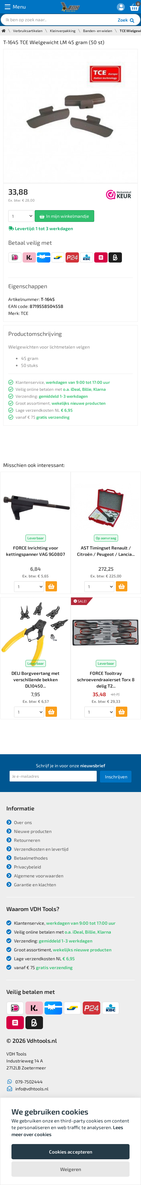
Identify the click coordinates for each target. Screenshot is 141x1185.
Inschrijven (116, 776)
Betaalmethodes (27, 858)
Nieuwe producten (29, 831)
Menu (15, 6)
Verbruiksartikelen (27, 31)
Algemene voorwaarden (34, 875)
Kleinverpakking (62, 31)
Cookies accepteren (70, 1152)
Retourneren (23, 840)
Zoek (126, 20)
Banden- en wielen (97, 31)
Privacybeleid (23, 866)
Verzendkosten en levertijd (37, 849)
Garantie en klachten (31, 884)
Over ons (19, 822)
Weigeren (70, 1169)
